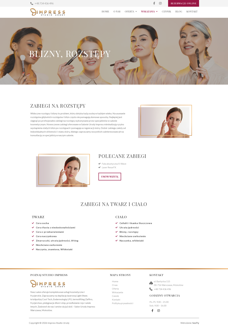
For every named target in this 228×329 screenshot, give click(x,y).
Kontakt (192, 11)
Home (105, 11)
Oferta (131, 11)
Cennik (166, 11)
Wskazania (149, 11)
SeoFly (195, 322)
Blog (178, 11)
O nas (116, 11)
